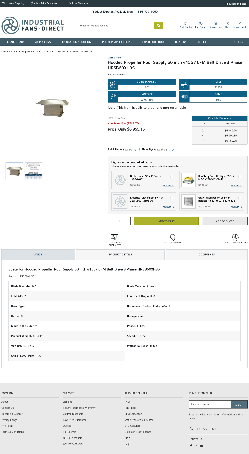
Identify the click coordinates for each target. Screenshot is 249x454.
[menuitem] (15, 42)
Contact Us (7, 407)
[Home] (31, 25)
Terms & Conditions (12, 431)
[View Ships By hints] (172, 149)
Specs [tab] (38, 254)
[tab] (124, 314)
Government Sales (73, 444)
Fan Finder (130, 407)
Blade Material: (136, 286)
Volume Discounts (73, 413)
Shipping (67, 401)
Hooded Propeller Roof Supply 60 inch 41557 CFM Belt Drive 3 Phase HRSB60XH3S (53, 51)
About (4, 401)
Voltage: (16, 346)
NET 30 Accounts (72, 437)
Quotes (67, 425)
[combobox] (120, 25)
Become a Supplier (11, 413)
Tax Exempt (69, 431)
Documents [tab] (207, 254)
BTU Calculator (132, 425)
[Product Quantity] (119, 221)
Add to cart (166, 221)
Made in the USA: (22, 326)
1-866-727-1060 (146, 11)
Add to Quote (225, 221)
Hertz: (15, 316)
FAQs (127, 401)
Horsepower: (135, 316)
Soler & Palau (114, 57)
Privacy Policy (9, 419)
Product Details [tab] (120, 254)
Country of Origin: (138, 296)
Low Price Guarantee (74, 419)
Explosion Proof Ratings (137, 431)
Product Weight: (21, 336)
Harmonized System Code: (143, 306)
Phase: (131, 326)
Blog (127, 437)
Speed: (131, 336)
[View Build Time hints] (135, 149)
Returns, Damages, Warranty (79, 407)
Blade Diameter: (21, 286)
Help (127, 444)
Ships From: (18, 356)
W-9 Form (7, 425)
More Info (168, 185)
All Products (6, 51)
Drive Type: (18, 306)
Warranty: (133, 346)
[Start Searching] (158, 25)
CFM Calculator (133, 413)
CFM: (14, 296)
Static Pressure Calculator (138, 419)
